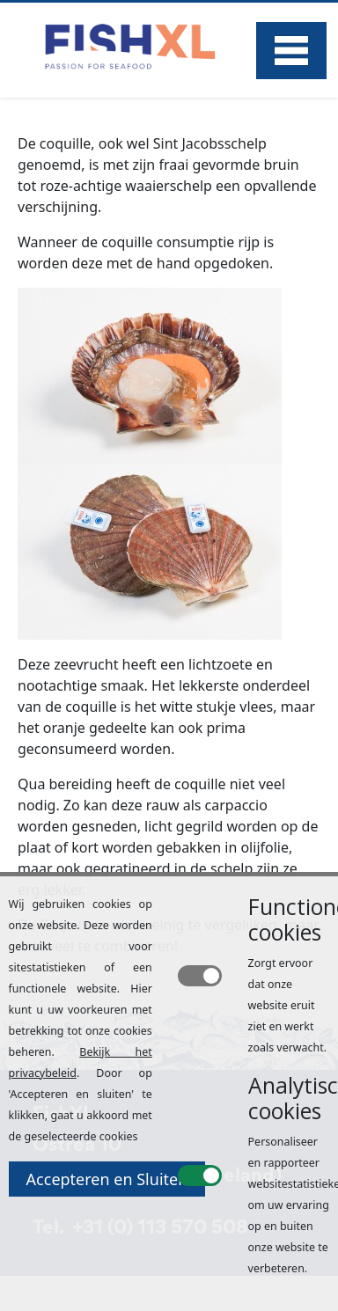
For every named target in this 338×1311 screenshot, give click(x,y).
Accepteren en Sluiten (107, 1179)
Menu (291, 51)
